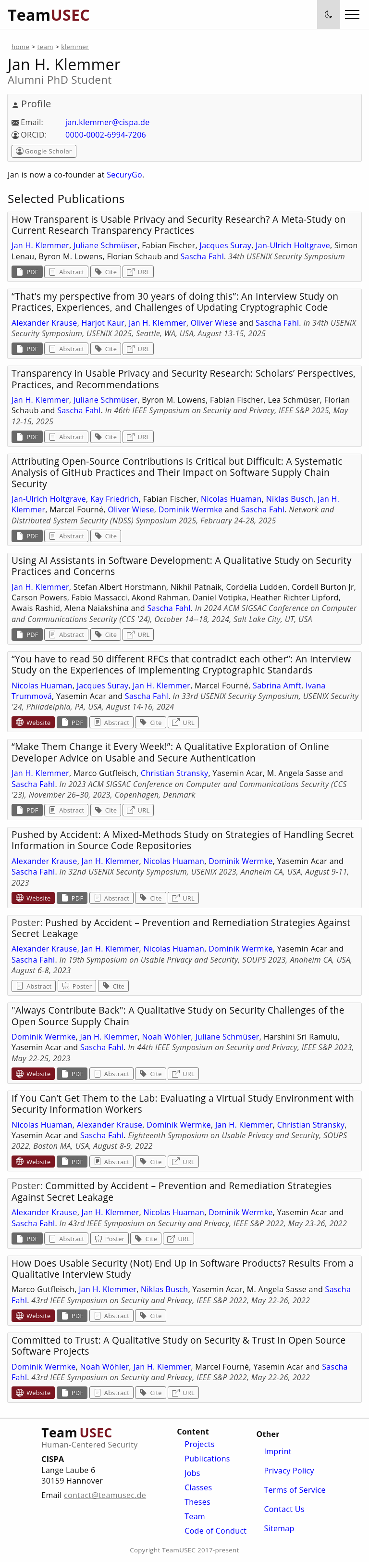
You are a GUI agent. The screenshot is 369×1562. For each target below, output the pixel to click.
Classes (198, 1487)
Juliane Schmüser (105, 245)
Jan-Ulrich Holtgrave (293, 245)
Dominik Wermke (191, 509)
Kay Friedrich (114, 499)
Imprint (277, 1451)
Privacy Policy (289, 1470)
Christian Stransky (174, 773)
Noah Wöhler (166, 1036)
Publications (207, 1458)
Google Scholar (44, 151)
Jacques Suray (226, 245)
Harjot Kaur (103, 322)
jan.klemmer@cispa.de (107, 122)
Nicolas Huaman (231, 499)
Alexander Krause (44, 322)
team (45, 46)
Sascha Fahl (202, 256)
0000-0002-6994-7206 (105, 134)
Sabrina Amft (277, 685)
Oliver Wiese (214, 322)
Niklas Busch (289, 499)
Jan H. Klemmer (40, 245)
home (20, 46)
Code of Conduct (215, 1530)
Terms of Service (294, 1490)
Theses (197, 1502)
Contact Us (284, 1509)
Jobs (192, 1473)
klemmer (75, 46)
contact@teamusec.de (105, 1495)
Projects (199, 1444)
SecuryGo (124, 174)
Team (194, 1516)
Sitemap (279, 1528)
